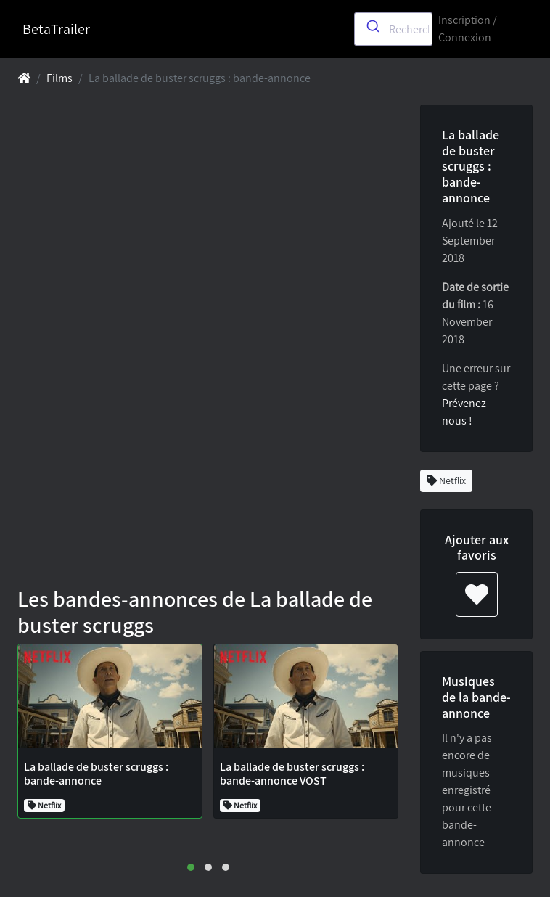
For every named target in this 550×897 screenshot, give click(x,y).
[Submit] (372, 26)
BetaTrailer (56, 29)
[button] (191, 867)
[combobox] (393, 29)
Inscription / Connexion (467, 28)
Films (59, 78)
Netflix (446, 480)
